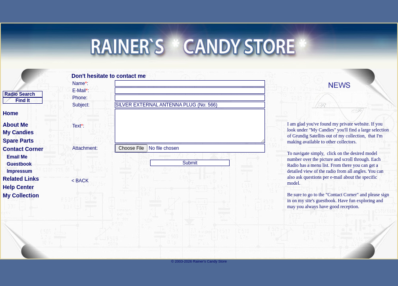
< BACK (80, 181)
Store (222, 261)
